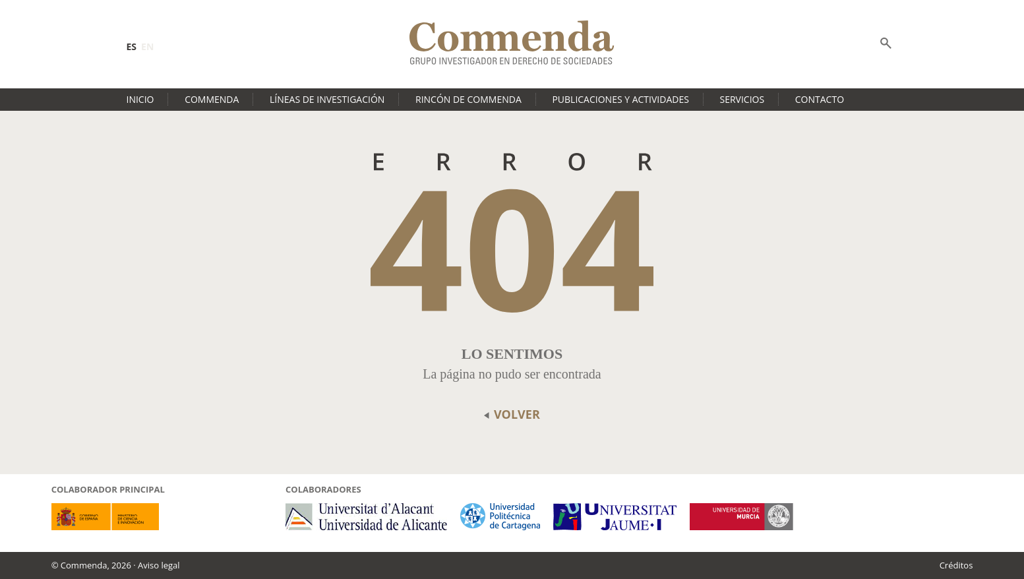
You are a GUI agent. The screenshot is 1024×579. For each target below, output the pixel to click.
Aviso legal (159, 565)
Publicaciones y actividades (620, 99)
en (147, 46)
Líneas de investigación (327, 99)
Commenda (212, 99)
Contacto (819, 99)
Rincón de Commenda (468, 99)
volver (512, 414)
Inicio (140, 99)
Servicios (742, 99)
